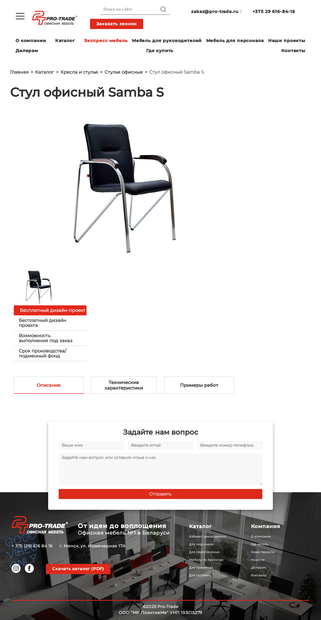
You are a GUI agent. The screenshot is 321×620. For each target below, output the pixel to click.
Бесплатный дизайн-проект (52, 310)
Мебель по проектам (206, 560)
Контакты (293, 50)
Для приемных (201, 567)
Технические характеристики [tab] (124, 385)
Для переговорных (204, 552)
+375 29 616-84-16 (274, 11)
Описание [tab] (48, 385)
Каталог (65, 40)
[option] (123, 186)
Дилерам (27, 50)
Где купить (160, 50)
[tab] (50, 322)
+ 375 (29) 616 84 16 (32, 546)
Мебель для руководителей (167, 40)
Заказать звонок (116, 23)
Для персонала (201, 544)
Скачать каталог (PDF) (78, 568)
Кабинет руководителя (207, 536)
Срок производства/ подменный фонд (42, 353)
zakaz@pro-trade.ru (216, 11)
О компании (31, 40)
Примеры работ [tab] (199, 385)
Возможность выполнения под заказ (45, 338)
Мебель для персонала (235, 40)
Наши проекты (286, 40)
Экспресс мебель (106, 40)
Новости (258, 560)
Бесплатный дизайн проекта (42, 323)
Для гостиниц (200, 575)
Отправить (160, 494)
